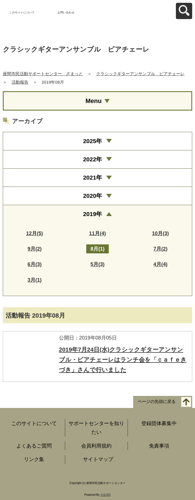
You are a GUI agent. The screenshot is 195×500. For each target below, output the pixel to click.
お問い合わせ (66, 12)
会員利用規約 (96, 446)
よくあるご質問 (34, 446)
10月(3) (160, 233)
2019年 (92, 214)
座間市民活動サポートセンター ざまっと (43, 73)
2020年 (92, 195)
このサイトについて (22, 12)
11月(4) (97, 233)
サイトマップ (98, 459)
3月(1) (35, 280)
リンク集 (34, 459)
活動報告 (20, 82)
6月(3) (35, 264)
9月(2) (35, 249)
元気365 (105, 494)
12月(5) (34, 233)
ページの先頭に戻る (157, 401)
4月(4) (160, 264)
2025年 (92, 141)
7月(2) (160, 249)
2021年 (92, 177)
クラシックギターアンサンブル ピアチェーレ (140, 73)
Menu (93, 100)
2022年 (92, 159)
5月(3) (97, 264)
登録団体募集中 (159, 423)
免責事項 (159, 446)
